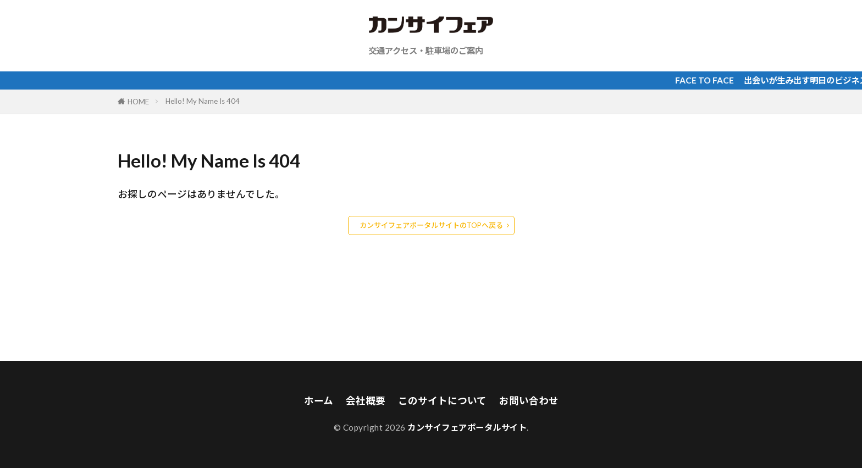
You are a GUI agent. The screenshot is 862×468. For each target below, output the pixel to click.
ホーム (318, 400)
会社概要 (365, 400)
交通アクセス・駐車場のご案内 (425, 50)
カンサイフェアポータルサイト (467, 427)
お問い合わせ (529, 400)
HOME (138, 101)
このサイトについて (442, 400)
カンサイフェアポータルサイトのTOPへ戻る (431, 225)
